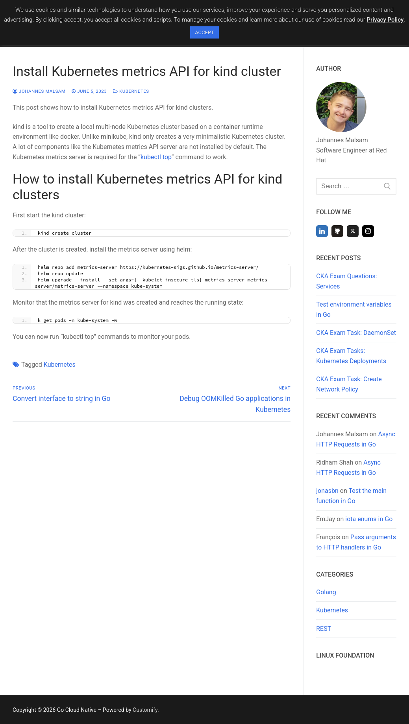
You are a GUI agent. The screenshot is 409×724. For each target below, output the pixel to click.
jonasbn (327, 490)
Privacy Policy (385, 19)
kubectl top (156, 157)
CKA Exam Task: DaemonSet (356, 332)
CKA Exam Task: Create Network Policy (348, 384)
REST (323, 628)
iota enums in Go (368, 519)
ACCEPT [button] (204, 32)
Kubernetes (131, 91)
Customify (145, 710)
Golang (326, 592)
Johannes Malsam (39, 91)
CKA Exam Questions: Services (346, 281)
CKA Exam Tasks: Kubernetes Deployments (351, 356)
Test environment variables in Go (353, 309)
